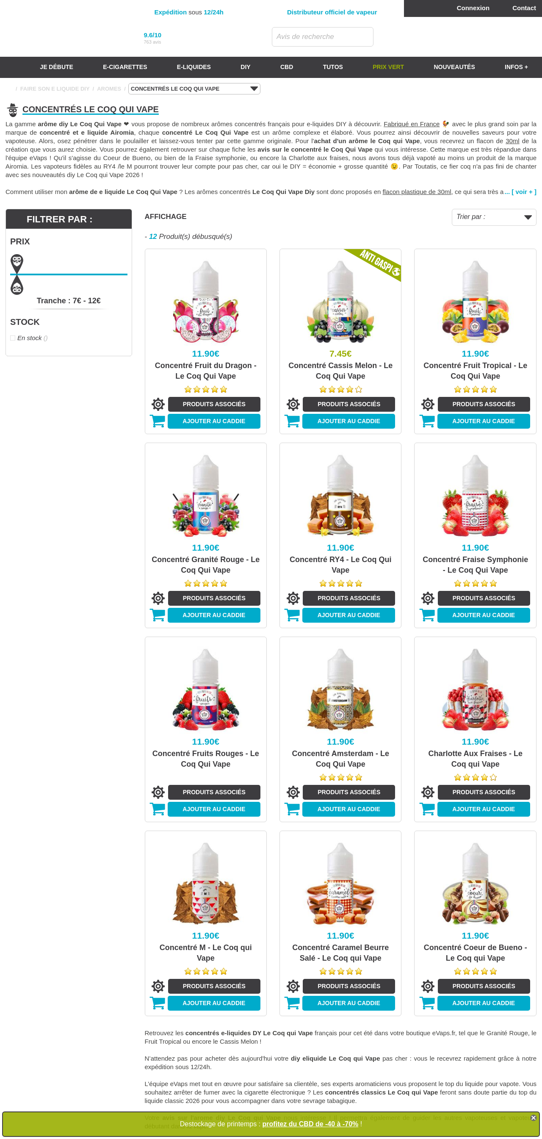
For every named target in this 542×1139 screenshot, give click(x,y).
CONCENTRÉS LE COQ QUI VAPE (194, 89)
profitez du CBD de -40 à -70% (311, 1124)
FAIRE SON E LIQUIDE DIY (55, 89)
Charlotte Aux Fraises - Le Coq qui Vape (476, 758)
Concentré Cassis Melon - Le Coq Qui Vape (340, 370)
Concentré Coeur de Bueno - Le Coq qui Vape (475, 952)
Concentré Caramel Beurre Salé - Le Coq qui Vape (340, 952)
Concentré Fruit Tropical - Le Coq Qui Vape (475, 370)
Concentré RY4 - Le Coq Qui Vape (340, 564)
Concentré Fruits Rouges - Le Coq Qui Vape (205, 758)
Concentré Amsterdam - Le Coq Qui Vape (340, 758)
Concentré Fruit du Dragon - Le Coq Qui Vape (206, 370)
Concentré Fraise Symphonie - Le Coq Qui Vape (475, 564)
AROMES (109, 89)
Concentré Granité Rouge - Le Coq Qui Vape (206, 564)
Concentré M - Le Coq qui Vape (206, 952)
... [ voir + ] (520, 191)
